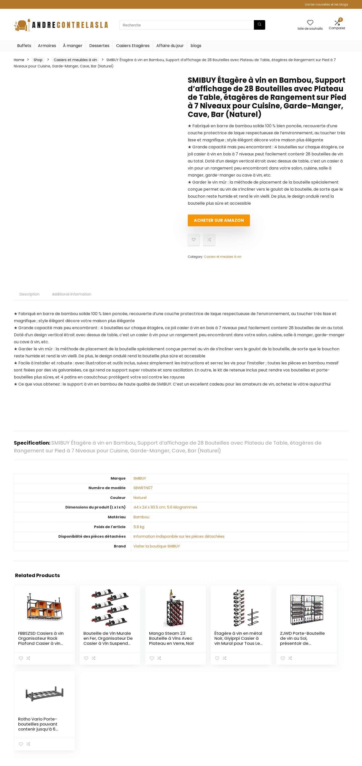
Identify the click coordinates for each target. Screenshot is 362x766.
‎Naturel (140, 497)
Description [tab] (29, 294)
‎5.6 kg (138, 526)
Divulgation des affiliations (321, 723)
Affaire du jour (170, 46)
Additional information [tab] (71, 294)
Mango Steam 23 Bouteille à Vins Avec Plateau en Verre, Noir (149, 640)
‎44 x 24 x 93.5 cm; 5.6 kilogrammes (165, 507)
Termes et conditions (317, 715)
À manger (72, 46)
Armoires (47, 46)
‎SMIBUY (139, 478)
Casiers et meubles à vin (75, 59)
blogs (196, 46)
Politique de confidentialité (321, 708)
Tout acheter (255, 715)
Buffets (24, 46)
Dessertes (99, 46)
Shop (38, 59)
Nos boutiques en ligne (263, 730)
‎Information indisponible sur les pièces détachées (178, 536)
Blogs (248, 723)
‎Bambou (141, 517)
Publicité (251, 737)
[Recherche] (259, 25)
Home (19, 59)
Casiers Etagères (133, 46)
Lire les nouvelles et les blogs (326, 4)
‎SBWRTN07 (143, 487)
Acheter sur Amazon (216, 222)
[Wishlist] (310, 23)
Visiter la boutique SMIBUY (156, 546)
